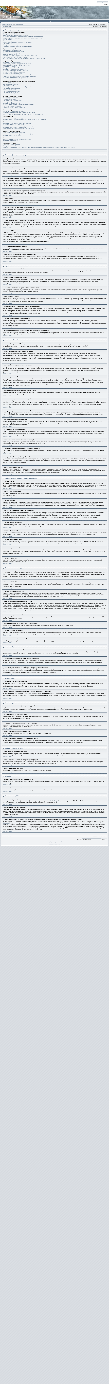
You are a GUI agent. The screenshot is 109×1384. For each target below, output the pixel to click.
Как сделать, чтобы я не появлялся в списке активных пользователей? (22, 38)
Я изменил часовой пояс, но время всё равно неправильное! (19, 53)
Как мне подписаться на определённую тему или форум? (18, 134)
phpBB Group (53, 801)
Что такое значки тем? (9, 94)
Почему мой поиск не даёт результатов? (14, 124)
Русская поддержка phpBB (54, 843)
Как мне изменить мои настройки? (12, 50)
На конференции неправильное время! (13, 51)
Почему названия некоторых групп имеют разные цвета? (18, 104)
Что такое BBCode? (8, 83)
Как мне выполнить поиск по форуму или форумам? (17, 123)
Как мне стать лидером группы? (11, 103)
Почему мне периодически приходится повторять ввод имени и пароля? (23, 36)
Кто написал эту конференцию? (11, 144)
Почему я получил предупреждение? (13, 73)
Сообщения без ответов (8, 24)
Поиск (54, 21)
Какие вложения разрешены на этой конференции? (17, 139)
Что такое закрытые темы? (10, 92)
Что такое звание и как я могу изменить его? (15, 57)
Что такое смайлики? (8, 85)
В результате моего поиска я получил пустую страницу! (18, 126)
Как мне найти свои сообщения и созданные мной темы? (18, 128)
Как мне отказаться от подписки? (12, 135)
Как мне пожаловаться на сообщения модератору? (17, 75)
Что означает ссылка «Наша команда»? (14, 107)
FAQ (50, 21)
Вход (59, 21)
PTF (60, 842)
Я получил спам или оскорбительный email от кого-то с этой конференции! (23, 114)
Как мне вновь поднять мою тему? (12, 79)
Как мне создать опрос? (9, 66)
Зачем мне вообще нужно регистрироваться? (15, 35)
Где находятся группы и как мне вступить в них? (16, 102)
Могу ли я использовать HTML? (11, 84)
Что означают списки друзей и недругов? (14, 118)
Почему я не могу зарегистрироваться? (13, 45)
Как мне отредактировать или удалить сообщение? (17, 63)
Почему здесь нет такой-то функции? (13, 146)
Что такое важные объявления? (11, 88)
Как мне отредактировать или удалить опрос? (15, 69)
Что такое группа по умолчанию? (12, 106)
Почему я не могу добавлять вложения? (14, 72)
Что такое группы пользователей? (12, 100)
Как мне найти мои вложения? (11, 140)
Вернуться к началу (7, 164)
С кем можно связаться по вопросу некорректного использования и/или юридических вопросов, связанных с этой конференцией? (39, 147)
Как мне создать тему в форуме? (12, 62)
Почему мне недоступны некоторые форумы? (15, 70)
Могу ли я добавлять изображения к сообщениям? (17, 87)
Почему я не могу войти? (10, 34)
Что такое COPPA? (8, 43)
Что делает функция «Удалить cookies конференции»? (18, 46)
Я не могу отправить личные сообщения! (14, 111)
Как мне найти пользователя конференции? (15, 127)
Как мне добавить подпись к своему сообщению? (16, 65)
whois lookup (6, 823)
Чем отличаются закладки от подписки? (14, 132)
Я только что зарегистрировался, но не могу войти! (17, 41)
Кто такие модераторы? (9, 99)
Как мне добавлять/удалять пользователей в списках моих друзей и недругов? (24, 119)
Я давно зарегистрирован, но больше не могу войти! (17, 42)
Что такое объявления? (9, 89)
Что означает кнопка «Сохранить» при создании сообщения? (20, 76)
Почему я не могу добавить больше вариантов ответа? (18, 68)
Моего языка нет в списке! (10, 54)
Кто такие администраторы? (10, 98)
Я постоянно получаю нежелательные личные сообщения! (19, 112)
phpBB (48, 841)
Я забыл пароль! (7, 39)
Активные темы (19, 24)
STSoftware (55, 842)
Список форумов (7, 26)
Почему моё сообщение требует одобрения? (15, 77)
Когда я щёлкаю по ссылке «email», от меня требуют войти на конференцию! (24, 58)
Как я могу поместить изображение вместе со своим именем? (20, 55)
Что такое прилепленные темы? (11, 91)
